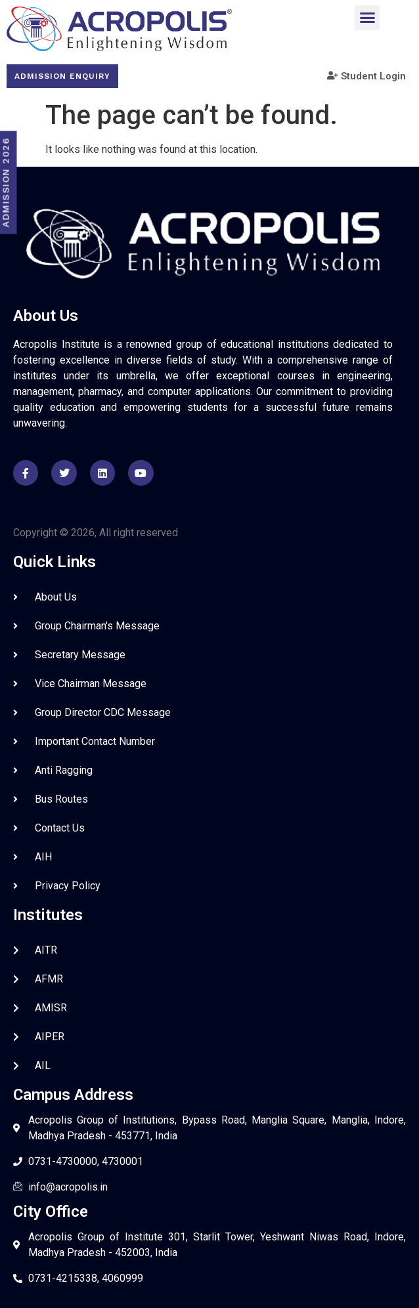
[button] (367, 17)
